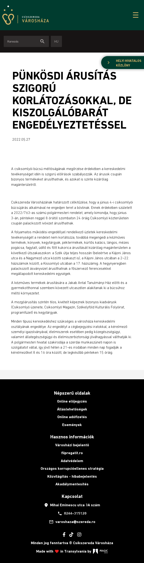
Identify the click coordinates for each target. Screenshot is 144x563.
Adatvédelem (72, 461)
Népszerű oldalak (72, 393)
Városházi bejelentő (72, 445)
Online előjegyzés (72, 401)
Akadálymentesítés (72, 484)
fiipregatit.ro (72, 453)
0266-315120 (72, 513)
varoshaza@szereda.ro (72, 522)
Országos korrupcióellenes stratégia (72, 468)
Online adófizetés (72, 417)
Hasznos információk (72, 437)
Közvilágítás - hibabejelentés (72, 476)
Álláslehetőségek (72, 409)
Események (72, 425)
